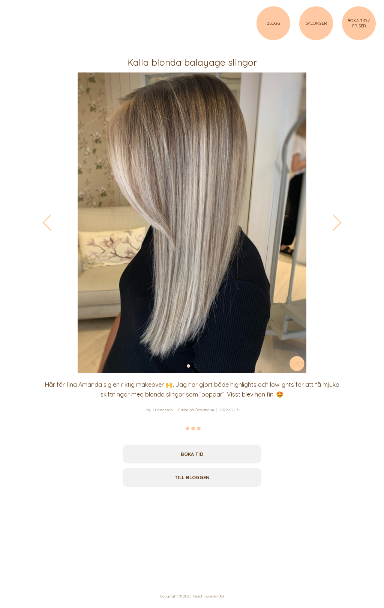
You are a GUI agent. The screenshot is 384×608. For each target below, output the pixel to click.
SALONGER (316, 23)
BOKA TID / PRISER (359, 23)
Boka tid (192, 454)
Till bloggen (192, 477)
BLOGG (273, 23)
